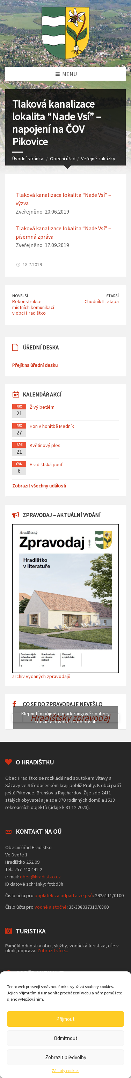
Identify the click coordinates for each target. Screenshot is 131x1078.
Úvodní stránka (27, 158)
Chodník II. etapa (102, 301)
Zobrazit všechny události (39, 486)
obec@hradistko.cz (40, 876)
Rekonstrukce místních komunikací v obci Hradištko (33, 307)
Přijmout (65, 1019)
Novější (20, 295)
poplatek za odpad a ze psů (64, 895)
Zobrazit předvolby (65, 1057)
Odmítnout (66, 1038)
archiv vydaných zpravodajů (41, 676)
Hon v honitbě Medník (52, 426)
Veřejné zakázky (98, 158)
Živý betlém (42, 407)
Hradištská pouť (46, 464)
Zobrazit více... (52, 950)
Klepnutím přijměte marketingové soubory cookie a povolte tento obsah (65, 717)
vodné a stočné (51, 907)
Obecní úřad (62, 158)
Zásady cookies (65, 1071)
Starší (112, 295)
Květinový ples (45, 445)
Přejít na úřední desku (35, 365)
